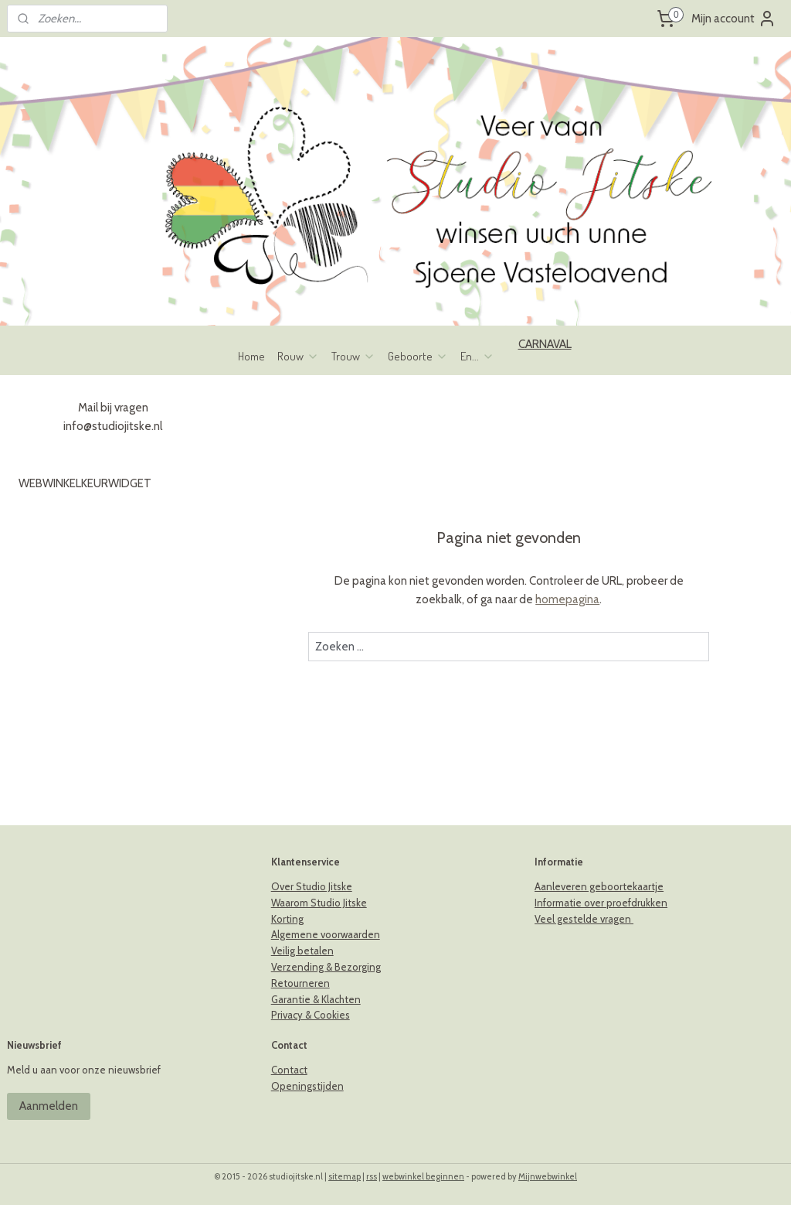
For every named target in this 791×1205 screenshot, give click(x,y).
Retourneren (300, 983)
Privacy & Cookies (310, 1015)
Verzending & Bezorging (326, 967)
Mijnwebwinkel (547, 1176)
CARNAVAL (545, 344)
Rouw (298, 356)
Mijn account (733, 18)
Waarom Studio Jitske (319, 902)
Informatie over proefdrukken (601, 902)
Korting (287, 919)
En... (477, 356)
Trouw (353, 356)
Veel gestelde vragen (584, 919)
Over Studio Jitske (311, 886)
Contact (289, 1069)
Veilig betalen (302, 950)
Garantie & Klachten (316, 999)
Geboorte (418, 356)
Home (251, 356)
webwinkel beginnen (423, 1176)
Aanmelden (48, 1106)
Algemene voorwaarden (325, 934)
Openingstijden (307, 1086)
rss (371, 1176)
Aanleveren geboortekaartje (599, 886)
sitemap (344, 1176)
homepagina (567, 599)
